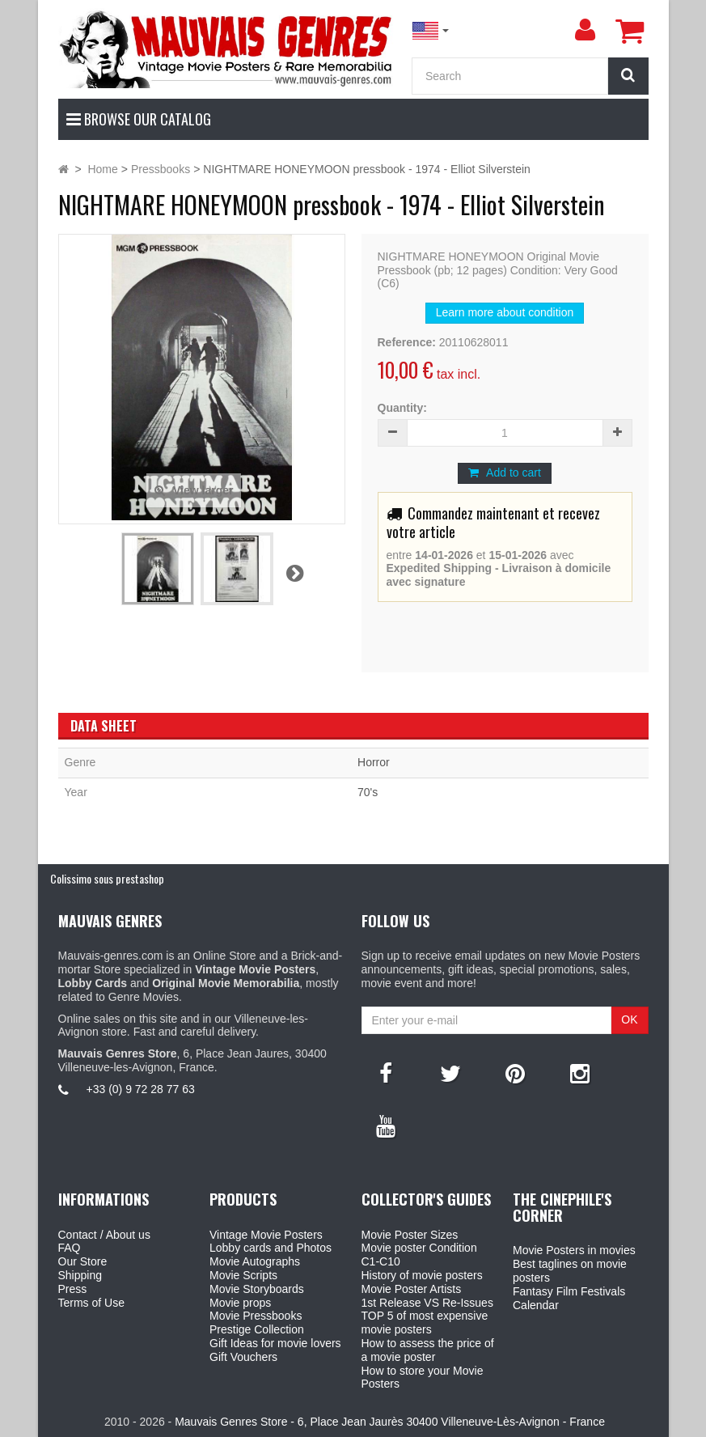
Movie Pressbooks (255, 1315)
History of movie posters (422, 1275)
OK (629, 1019)
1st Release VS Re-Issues (427, 1302)
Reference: (407, 342)
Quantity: (402, 407)
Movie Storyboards (256, 1288)
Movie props (240, 1302)
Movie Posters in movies (574, 1250)
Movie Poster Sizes (410, 1234)
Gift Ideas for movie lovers (275, 1343)
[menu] (585, 30)
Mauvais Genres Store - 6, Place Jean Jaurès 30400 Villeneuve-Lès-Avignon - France (390, 1421)
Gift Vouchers (243, 1356)
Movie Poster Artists (411, 1288)
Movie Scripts (243, 1275)
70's (367, 792)
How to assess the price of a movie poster (427, 1350)
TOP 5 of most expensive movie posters (424, 1322)
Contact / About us (104, 1234)
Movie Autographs (254, 1261)
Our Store (83, 1261)
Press (72, 1288)
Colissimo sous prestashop (107, 878)
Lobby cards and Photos (270, 1247)
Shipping (80, 1275)
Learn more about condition (504, 312)
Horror (373, 762)
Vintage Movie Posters (266, 1234)
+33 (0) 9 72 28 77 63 (141, 1089)
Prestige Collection (256, 1329)
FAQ (69, 1247)
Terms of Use (91, 1302)
